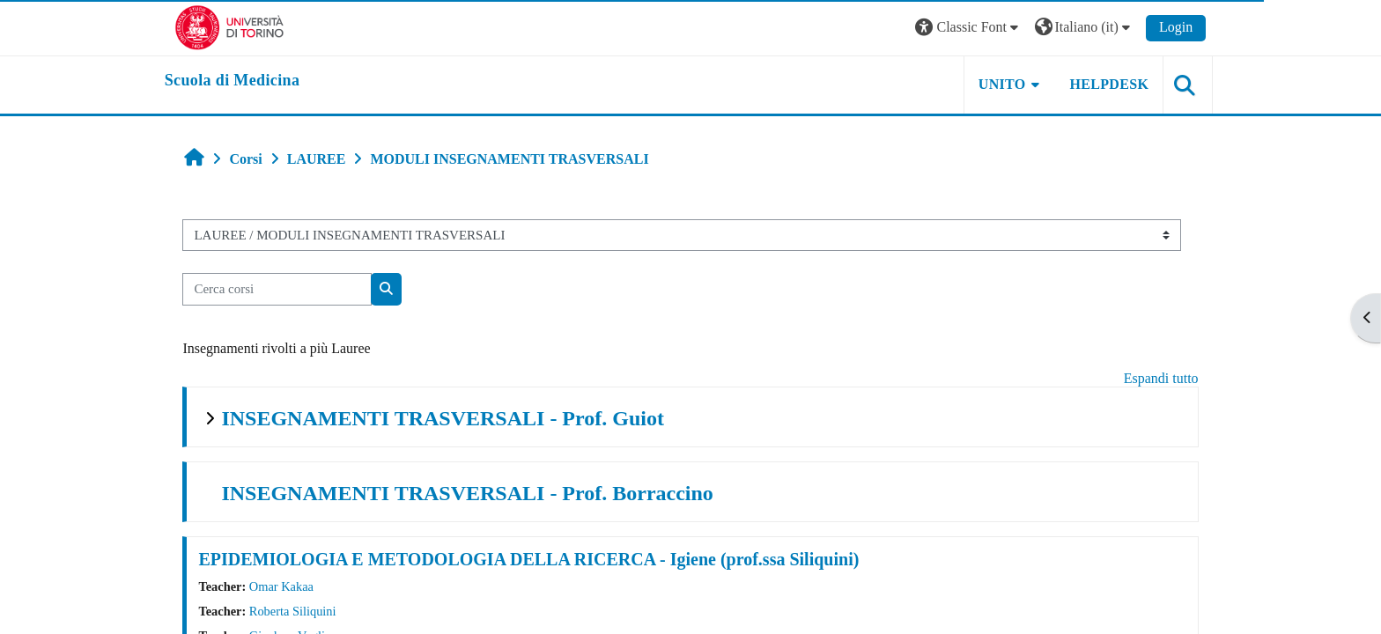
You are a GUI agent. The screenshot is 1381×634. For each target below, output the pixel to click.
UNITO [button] (988, 84)
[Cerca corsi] (290, 289)
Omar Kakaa (294, 586)
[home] (246, 81)
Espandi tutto (1148, 378)
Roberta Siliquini (305, 611)
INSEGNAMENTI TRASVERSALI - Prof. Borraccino (480, 493)
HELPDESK (1094, 84)
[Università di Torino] (243, 25)
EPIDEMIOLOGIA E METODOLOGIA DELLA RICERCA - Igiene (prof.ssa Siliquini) (541, 559)
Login (1161, 26)
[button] (954, 27)
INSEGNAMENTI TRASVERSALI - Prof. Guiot (455, 418)
